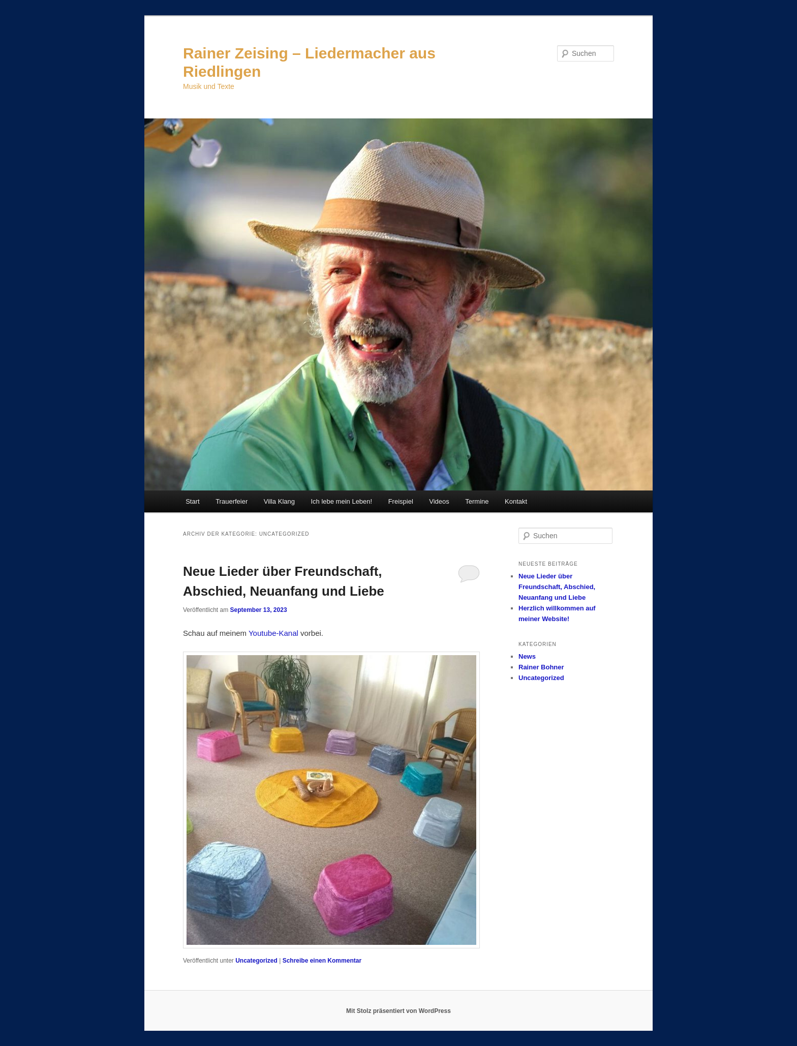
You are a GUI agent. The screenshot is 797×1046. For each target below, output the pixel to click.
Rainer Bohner (541, 667)
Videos (439, 501)
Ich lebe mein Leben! (341, 501)
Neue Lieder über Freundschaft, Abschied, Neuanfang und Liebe (556, 586)
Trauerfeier (232, 501)
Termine (476, 501)
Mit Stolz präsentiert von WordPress (398, 1010)
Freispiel (400, 501)
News (527, 656)
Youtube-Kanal (273, 633)
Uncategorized (256, 960)
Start (192, 501)
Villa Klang (279, 501)
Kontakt (516, 501)
